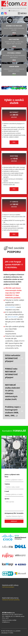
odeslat (14, 521)
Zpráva (7, 499)
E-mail (7, 491)
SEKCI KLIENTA (10, 307)
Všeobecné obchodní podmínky (11, 600)
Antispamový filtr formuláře (14, 513)
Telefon (7, 484)
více (14, 46)
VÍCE (14, 33)
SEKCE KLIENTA (12, 317)
